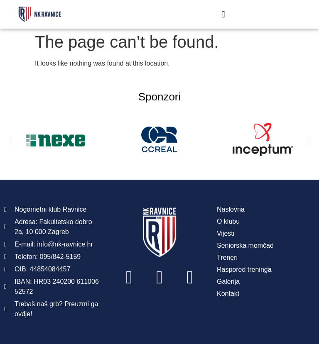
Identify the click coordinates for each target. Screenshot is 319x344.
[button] (223, 14)
